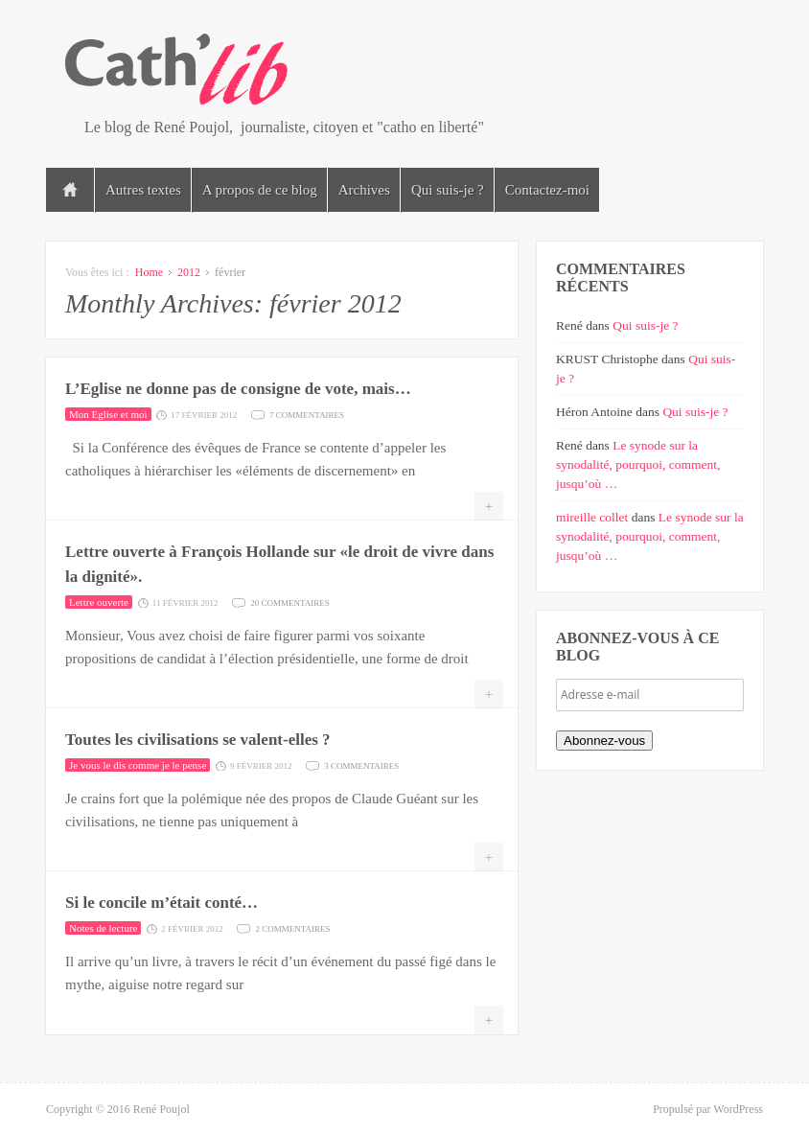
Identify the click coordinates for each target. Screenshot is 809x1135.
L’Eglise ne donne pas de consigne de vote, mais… (238, 389)
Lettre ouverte (98, 602)
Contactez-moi (547, 189)
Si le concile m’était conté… (161, 902)
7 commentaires (306, 413)
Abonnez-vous (604, 740)
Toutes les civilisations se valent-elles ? (198, 739)
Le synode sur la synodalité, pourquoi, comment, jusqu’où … (638, 464)
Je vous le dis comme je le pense (137, 765)
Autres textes (143, 189)
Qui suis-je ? (447, 189)
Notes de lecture (103, 928)
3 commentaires (361, 764)
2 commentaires (292, 927)
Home (149, 272)
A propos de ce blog (259, 189)
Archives (364, 189)
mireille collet (592, 517)
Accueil (70, 190)
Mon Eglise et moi (108, 414)
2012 (188, 272)
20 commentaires (290, 601)
